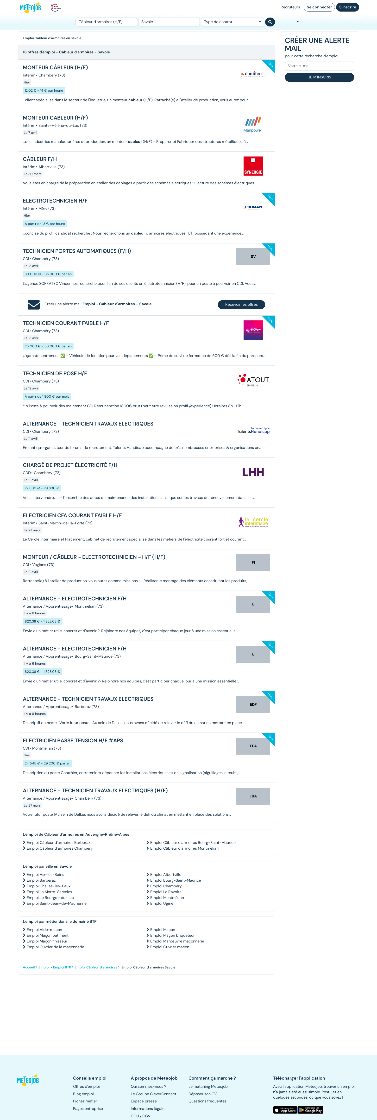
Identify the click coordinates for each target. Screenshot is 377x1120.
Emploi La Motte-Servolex (49, 891)
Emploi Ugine (161, 903)
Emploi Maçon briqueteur (172, 935)
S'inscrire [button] (347, 7)
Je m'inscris (319, 77)
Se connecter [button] (319, 7)
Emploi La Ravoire (166, 891)
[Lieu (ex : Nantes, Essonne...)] (169, 22)
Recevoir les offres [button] (241, 304)
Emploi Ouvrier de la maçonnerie (55, 946)
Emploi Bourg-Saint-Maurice (175, 880)
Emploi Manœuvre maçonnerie (177, 941)
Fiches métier (85, 1101)
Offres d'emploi (86, 1086)
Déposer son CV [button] (202, 1093)
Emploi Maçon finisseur (47, 941)
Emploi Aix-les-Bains (45, 874)
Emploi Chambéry (166, 886)
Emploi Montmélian (167, 897)
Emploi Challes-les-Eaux (48, 886)
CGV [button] (146, 1116)
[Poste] (106, 22)
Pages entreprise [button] (88, 1108)
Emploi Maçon (162, 929)
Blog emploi (83, 1093)
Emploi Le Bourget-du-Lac (50, 897)
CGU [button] (135, 1116)
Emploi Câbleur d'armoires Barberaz (58, 842)
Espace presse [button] (144, 1101)
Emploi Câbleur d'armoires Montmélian (184, 848)
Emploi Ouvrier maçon (169, 946)
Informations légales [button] (148, 1108)
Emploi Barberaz (41, 880)
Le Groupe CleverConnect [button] (153, 1093)
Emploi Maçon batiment (48, 935)
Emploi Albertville (165, 874)
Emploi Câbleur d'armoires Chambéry (60, 848)
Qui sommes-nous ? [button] (148, 1086)
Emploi (44, 967)
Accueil (29, 967)
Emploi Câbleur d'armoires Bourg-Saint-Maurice (193, 842)
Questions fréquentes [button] (207, 1101)
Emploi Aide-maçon (44, 929)
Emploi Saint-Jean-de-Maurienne (57, 903)
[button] (30, 1080)
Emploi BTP (62, 967)
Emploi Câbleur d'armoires (96, 967)
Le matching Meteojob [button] (208, 1086)
